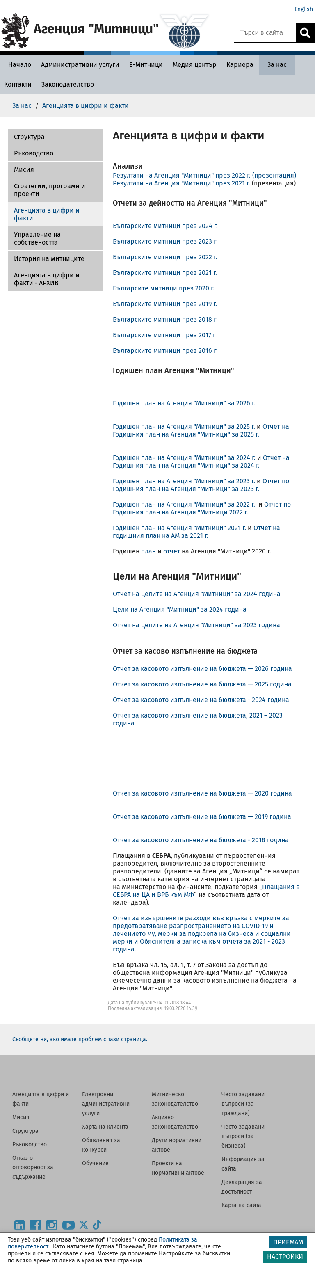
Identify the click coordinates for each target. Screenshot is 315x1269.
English (303, 9)
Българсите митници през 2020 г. (164, 288)
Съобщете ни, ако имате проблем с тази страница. (79, 1039)
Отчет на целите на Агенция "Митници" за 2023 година (196, 625)
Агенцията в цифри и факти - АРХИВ (47, 279)
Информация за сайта (243, 1164)
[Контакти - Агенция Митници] (18, 84)
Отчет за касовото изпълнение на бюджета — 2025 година (204, 684)
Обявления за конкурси (101, 1145)
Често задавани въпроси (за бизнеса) (243, 1136)
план (148, 551)
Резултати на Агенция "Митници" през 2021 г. (181, 183)
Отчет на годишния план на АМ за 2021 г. (196, 532)
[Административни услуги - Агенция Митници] (80, 65)
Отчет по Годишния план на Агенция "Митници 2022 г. (202, 508)
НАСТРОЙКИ (285, 1256)
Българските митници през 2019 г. (165, 304)
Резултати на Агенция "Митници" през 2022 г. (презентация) (204, 175)
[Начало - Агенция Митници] (17, 65)
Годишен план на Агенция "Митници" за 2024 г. (184, 458)
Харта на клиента (105, 1126)
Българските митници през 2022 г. (165, 257)
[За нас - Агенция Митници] (277, 65)
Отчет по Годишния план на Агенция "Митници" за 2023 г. (201, 485)
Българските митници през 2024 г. (165, 226)
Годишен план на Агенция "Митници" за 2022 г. (185, 504)
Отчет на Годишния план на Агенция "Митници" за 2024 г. (201, 461)
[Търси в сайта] (265, 32)
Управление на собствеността (37, 238)
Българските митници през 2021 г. (165, 273)
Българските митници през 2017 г (164, 335)
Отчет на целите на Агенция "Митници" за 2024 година (197, 594)
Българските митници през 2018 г (165, 319)
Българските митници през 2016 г (165, 350)
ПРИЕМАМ (288, 1242)
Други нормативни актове (176, 1145)
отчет (171, 551)
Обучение (95, 1163)
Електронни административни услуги (106, 1104)
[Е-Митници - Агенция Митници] (146, 65)
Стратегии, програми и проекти (49, 190)
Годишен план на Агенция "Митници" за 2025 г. (185, 426)
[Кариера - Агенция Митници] (240, 65)
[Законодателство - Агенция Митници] (67, 84)
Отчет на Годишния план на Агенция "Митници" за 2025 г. (201, 430)
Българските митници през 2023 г (165, 241)
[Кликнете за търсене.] (305, 32)
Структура (25, 1130)
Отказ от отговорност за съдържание (32, 1167)
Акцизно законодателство (175, 1122)
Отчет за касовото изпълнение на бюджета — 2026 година (203, 668)
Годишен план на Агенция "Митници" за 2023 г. (185, 481)
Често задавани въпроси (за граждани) (243, 1104)
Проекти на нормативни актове (178, 1168)
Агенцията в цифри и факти (47, 214)
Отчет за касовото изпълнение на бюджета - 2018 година (201, 840)
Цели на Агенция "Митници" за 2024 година (180, 609)
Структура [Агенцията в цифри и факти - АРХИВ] (29, 137)
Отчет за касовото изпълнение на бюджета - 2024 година (201, 700)
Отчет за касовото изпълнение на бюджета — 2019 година (202, 817)
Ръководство (33, 153)
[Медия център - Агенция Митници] (195, 65)
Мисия (24, 170)
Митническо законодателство (175, 1099)
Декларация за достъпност (241, 1187)
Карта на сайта (241, 1205)
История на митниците (49, 259)
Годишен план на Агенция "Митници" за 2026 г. (184, 403)
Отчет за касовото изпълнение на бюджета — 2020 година (202, 793)
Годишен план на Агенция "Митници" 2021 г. (179, 528)
